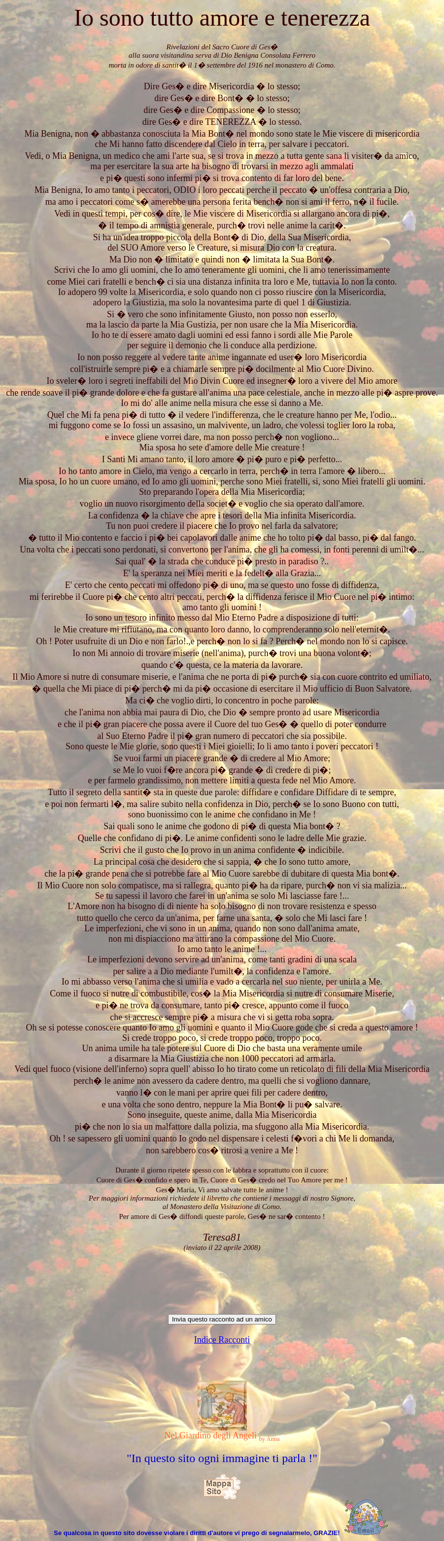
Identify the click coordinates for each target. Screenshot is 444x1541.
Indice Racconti (222, 1340)
